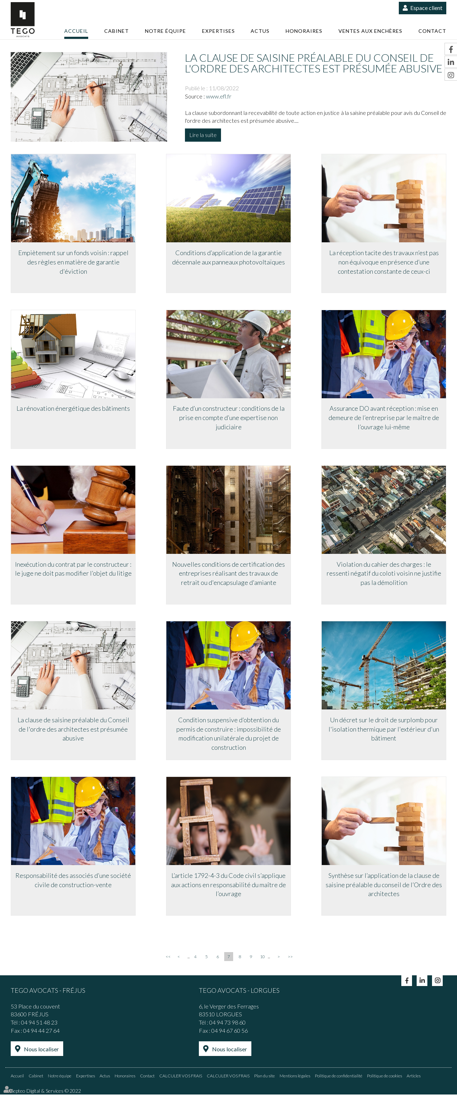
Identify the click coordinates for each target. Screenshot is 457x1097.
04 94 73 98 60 (227, 1025)
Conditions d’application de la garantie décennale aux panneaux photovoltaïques (228, 258)
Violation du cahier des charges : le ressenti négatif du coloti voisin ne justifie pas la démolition (384, 575)
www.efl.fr (218, 96)
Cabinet (116, 31)
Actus (260, 31)
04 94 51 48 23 (39, 1025)
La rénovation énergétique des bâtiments (73, 410)
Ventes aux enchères (370, 31)
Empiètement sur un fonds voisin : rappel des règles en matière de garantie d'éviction (73, 262)
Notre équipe (165, 31)
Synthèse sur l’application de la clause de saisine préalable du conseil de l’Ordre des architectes (384, 888)
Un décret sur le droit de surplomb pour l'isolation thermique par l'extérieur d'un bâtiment (383, 731)
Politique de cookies (384, 1078)
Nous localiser (41, 1052)
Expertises (218, 31)
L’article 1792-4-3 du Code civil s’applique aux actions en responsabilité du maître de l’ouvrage (228, 888)
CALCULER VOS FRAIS (180, 1078)
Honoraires (304, 31)
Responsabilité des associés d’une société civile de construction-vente (73, 883)
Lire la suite (203, 134)
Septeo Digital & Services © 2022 (46, 1093)
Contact (432, 31)
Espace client (426, 7)
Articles (414, 1078)
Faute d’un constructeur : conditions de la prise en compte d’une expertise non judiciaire (229, 419)
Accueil (76, 31)
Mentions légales (295, 1078)
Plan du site (264, 1078)
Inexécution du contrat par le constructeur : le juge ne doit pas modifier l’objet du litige (73, 570)
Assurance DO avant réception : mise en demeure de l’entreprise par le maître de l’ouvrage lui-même (383, 419)
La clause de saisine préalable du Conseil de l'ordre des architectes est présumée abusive (73, 731)
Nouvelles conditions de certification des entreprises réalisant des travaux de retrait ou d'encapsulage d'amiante (228, 575)
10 (262, 959)
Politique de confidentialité (338, 1078)
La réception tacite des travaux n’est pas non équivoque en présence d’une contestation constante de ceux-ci (384, 262)
